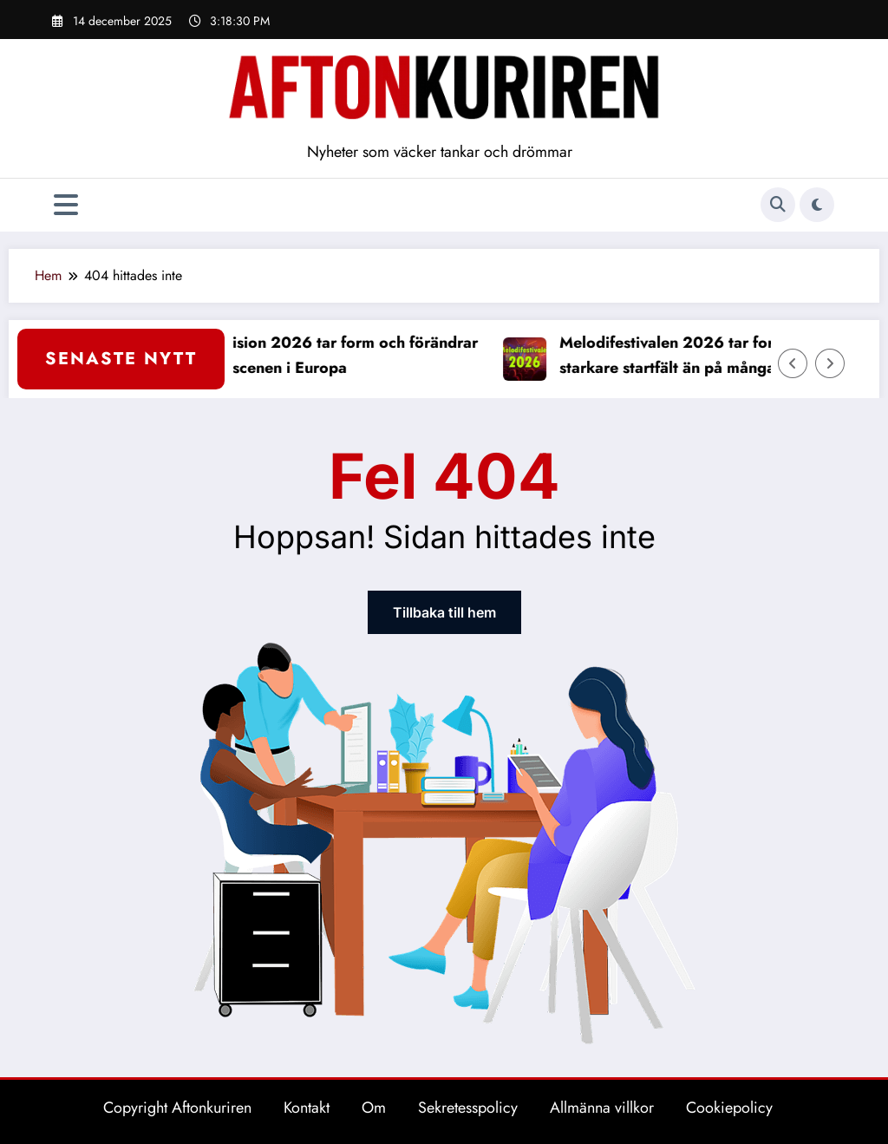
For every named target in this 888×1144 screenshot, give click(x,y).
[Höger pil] (830, 363)
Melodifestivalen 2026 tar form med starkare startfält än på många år (697, 355)
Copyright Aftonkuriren (177, 1107)
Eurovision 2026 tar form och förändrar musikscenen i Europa (341, 355)
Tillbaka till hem (444, 612)
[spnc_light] (817, 204)
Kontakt (307, 1107)
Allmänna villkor (602, 1107)
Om (374, 1107)
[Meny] (65, 205)
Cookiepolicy (729, 1107)
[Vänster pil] (792, 363)
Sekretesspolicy (468, 1107)
